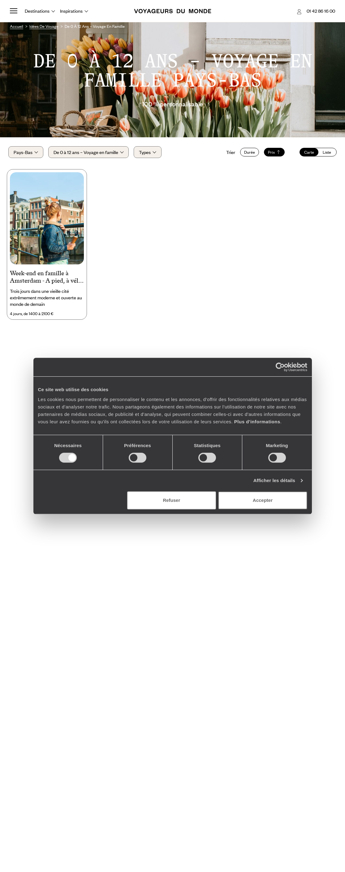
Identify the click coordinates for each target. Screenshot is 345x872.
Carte (308, 153)
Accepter (263, 500)
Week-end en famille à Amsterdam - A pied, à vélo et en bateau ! (46, 279)
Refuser (171, 500)
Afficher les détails (274, 480)
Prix (272, 153)
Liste (325, 153)
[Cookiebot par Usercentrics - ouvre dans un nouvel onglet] (280, 367)
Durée (248, 153)
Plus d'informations (257, 421)
